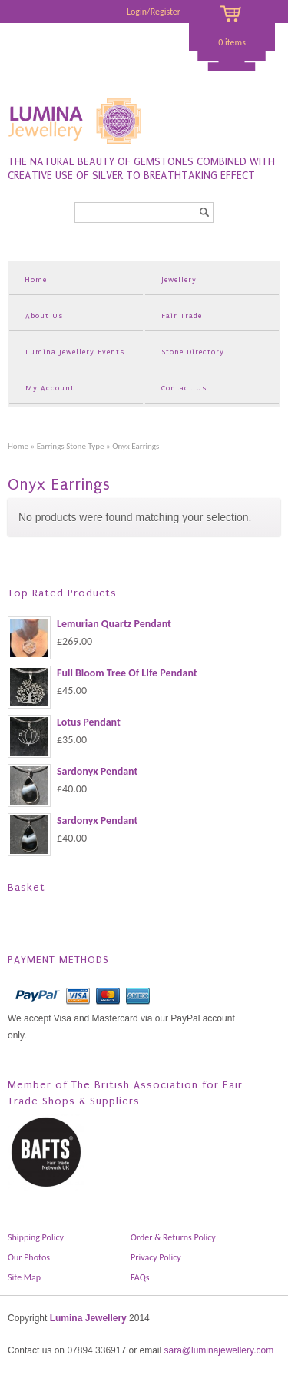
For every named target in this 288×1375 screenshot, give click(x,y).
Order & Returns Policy (173, 1237)
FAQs (140, 1277)
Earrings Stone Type (70, 445)
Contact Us (184, 388)
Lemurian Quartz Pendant (89, 624)
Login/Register (153, 11)
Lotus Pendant (64, 722)
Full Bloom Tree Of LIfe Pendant (102, 673)
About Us (44, 315)
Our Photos (29, 1257)
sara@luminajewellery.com (218, 1350)
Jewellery (179, 279)
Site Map (24, 1277)
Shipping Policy (36, 1237)
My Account (49, 388)
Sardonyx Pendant (72, 771)
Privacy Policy (156, 1257)
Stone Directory (192, 351)
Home (36, 279)
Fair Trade (181, 315)
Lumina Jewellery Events (74, 351)
